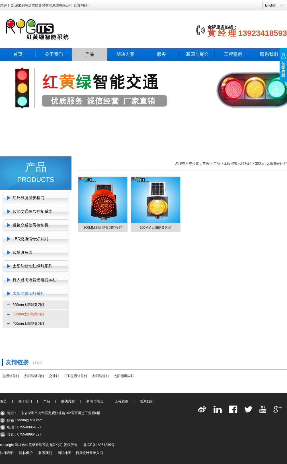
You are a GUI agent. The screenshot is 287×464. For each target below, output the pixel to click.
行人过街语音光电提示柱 (34, 279)
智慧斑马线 (22, 252)
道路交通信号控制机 (30, 225)
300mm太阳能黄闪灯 (28, 314)
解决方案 (125, 54)
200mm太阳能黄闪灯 (28, 305)
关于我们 (54, 54)
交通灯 (54, 376)
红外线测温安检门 (28, 197)
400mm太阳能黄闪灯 (28, 324)
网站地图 (64, 453)
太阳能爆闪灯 (34, 376)
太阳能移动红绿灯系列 (32, 266)
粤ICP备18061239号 (98, 445)
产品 (89, 54)
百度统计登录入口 (89, 453)
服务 (161, 54)
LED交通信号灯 (75, 376)
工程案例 (233, 54)
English (270, 5)
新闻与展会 (197, 54)
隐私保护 (26, 453)
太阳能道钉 (100, 376)
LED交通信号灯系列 (30, 238)
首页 (17, 54)
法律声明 (7, 453)
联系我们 (269, 54)
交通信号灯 (10, 376)
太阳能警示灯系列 (28, 293)
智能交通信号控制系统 (32, 211)
